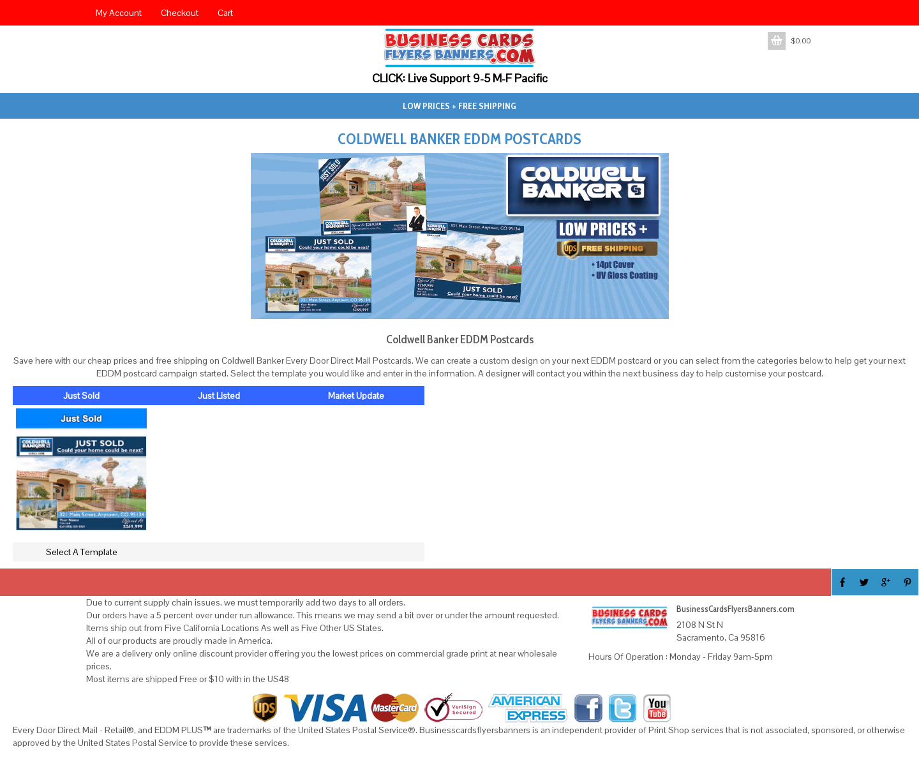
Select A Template (81, 552)
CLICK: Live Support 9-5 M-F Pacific (460, 78)
